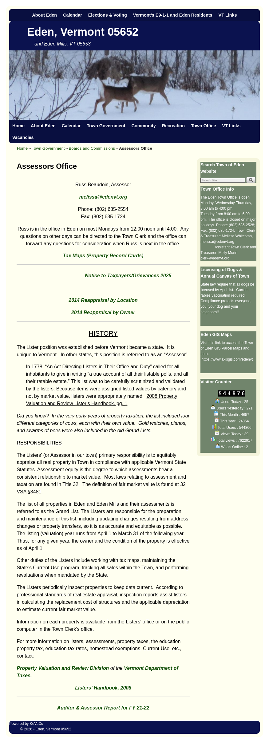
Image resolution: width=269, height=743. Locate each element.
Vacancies (23, 137)
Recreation (173, 125)
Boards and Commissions (92, 148)
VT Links (228, 15)
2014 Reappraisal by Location (103, 300)
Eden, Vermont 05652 (82, 32)
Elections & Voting (107, 15)
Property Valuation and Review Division (63, 668)
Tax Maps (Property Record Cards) (103, 255)
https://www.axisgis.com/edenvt (227, 359)
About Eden (44, 15)
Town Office (203, 125)
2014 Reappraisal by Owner (103, 312)
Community (144, 125)
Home (18, 125)
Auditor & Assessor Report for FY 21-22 (103, 707)
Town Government (106, 125)
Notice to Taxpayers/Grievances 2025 (94, 275)
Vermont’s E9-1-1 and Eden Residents (172, 15)
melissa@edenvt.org (103, 197)
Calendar (72, 15)
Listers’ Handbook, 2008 (103, 687)
